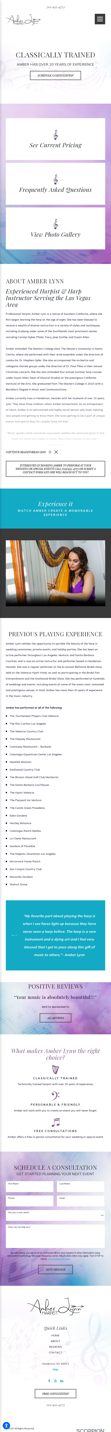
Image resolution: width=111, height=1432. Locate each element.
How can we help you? (19, 1227)
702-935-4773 (55, 7)
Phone (11, 1199)
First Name (13, 1184)
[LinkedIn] (61, 1381)
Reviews (55, 1347)
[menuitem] (55, 1336)
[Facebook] (49, 1381)
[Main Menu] (100, 19)
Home (55, 1336)
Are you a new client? (18, 1213)
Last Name (65, 1184)
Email (62, 1199)
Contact (55, 1353)
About (55, 1341)
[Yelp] (55, 1381)
